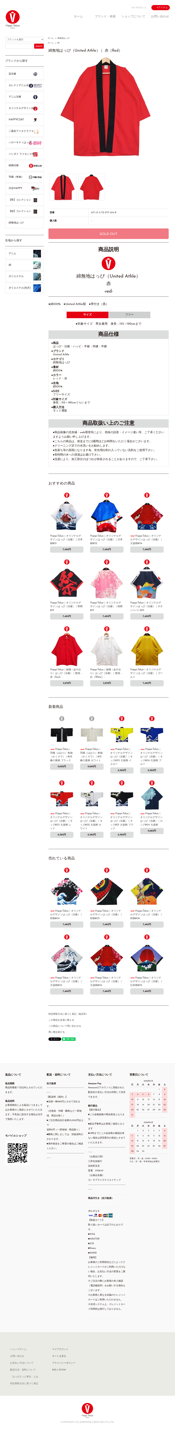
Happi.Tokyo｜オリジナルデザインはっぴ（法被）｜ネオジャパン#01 (146, 607)
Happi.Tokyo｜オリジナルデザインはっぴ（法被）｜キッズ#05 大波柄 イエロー (121, 757)
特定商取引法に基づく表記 (24, 1383)
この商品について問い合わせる (64, 1026)
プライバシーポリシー (63, 1363)
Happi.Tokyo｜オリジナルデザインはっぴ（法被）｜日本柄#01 (66, 540)
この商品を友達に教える (61, 1020)
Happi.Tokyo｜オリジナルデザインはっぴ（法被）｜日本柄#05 (146, 982)
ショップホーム (18, 1349)
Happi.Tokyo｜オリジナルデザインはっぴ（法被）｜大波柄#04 (146, 540)
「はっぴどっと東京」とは (24, 1377)
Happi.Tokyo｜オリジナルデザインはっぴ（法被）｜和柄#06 (146, 915)
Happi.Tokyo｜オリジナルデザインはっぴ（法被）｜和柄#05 (106, 915)
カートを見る (59, 1356)
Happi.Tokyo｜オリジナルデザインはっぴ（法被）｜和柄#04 (66, 915)
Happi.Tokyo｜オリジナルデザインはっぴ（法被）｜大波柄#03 (66, 982)
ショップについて (133, 16)
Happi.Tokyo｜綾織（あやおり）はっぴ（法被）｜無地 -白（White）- (106, 673)
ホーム (78, 16)
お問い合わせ (160, 16)
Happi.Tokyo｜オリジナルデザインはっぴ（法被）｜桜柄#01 (106, 607)
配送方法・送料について (23, 1370)
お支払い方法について (21, 1363)
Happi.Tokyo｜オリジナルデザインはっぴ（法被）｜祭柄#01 (66, 607)
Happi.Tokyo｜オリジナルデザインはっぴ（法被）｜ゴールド (146, 673)
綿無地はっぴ (63, 38)
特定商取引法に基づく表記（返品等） (68, 1014)
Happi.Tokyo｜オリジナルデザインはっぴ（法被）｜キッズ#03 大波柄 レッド (61, 821)
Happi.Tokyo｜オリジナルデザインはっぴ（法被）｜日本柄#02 (106, 540)
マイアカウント (138, 8)
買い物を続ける (56, 1032)
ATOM (62, 1370)
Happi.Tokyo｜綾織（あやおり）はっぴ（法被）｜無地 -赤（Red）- (66, 673)
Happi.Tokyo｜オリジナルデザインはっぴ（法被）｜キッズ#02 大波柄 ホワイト (91, 821)
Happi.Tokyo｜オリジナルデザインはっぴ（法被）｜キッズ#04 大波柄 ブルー (151, 757)
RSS (54, 1370)
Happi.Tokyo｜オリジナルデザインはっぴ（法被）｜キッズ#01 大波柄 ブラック (121, 821)
